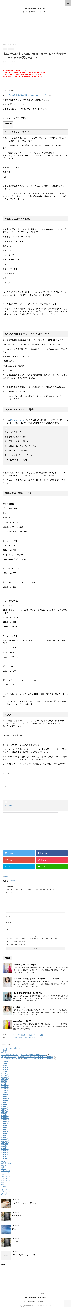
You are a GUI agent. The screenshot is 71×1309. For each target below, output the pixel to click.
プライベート (5, 1176)
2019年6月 (5, 1106)
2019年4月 (5, 1110)
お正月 (3, 1052)
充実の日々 (5, 1050)
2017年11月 (5, 1143)
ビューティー (5, 1174)
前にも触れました (17, 420)
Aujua (5, 876)
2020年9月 (5, 1081)
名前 (8, 916)
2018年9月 (5, 1123)
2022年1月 (5, 1065)
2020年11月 (5, 1079)
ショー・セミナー (7, 1173)
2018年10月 (5, 1122)
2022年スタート (18, 1242)
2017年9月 (5, 1147)
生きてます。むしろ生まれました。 (13, 1048)
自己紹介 (8, 806)
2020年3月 (5, 1089)
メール (8, 923)
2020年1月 (5, 1092)
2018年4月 (5, 1133)
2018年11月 (5, 1120)
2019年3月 (5, 1112)
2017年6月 (5, 1153)
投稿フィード (5, 1191)
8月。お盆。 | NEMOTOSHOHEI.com (33, 1055)
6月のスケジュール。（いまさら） (25, 1255)
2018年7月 (5, 1127)
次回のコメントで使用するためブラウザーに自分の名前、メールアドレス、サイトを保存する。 (33, 938)
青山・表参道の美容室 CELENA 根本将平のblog (35, 1301)
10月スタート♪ (19, 1007)
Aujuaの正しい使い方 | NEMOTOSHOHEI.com (37, 1059)
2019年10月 (5, 1098)
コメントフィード (7, 1193)
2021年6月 (5, 1067)
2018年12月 (5, 1118)
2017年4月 (5, 1156)
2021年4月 (5, 1071)
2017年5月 (5, 1154)
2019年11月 (5, 1096)
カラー (3, 1167)
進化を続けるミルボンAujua (24, 965)
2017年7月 (5, 1151)
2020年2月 (5, 1090)
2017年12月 (5, 1141)
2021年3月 (5, 1073)
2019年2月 (5, 1114)
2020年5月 (5, 1087)
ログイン (4, 1189)
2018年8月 (5, 1125)
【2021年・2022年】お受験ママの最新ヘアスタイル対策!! (36, 979)
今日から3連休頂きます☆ (9, 1055)
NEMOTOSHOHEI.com (35, 8)
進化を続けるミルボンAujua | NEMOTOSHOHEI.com (35, 1057)
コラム (3, 1169)
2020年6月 (5, 1085)
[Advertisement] (35, 28)
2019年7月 (5, 1104)
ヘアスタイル (5, 1180)
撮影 (2, 1184)
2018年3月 (5, 1135)
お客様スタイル (6, 1163)
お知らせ (4, 1165)
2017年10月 (5, 1145)
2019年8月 (5, 1102)
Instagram (36, 1293)
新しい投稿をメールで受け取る (16, 944)
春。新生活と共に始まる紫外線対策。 (28, 993)
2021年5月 (5, 1069)
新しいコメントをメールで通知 (16, 941)
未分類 (3, 1186)
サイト (7, 929)
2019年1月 (5, 1116)
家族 (2, 1182)
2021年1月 (5, 1075)
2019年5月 (5, 1108)
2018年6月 (5, 1129)
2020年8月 (5, 1083)
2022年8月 (5, 1063)
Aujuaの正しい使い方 (22, 1021)
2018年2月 (5, 1137)
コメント (9, 892)
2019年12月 (5, 1094)
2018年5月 (5, 1131)
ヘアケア (10, 876)
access (30, 1293)
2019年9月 (5, 1100)
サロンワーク (5, 1171)
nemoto (13, 881)
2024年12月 (5, 1061)
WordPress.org (6, 1195)
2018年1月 (5, 1139)
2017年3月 (5, 1158)
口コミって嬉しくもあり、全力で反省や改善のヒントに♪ (25, 1037)
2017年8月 (5, 1149)
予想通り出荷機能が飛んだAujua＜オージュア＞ (28, 95)
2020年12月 (5, 1077)
